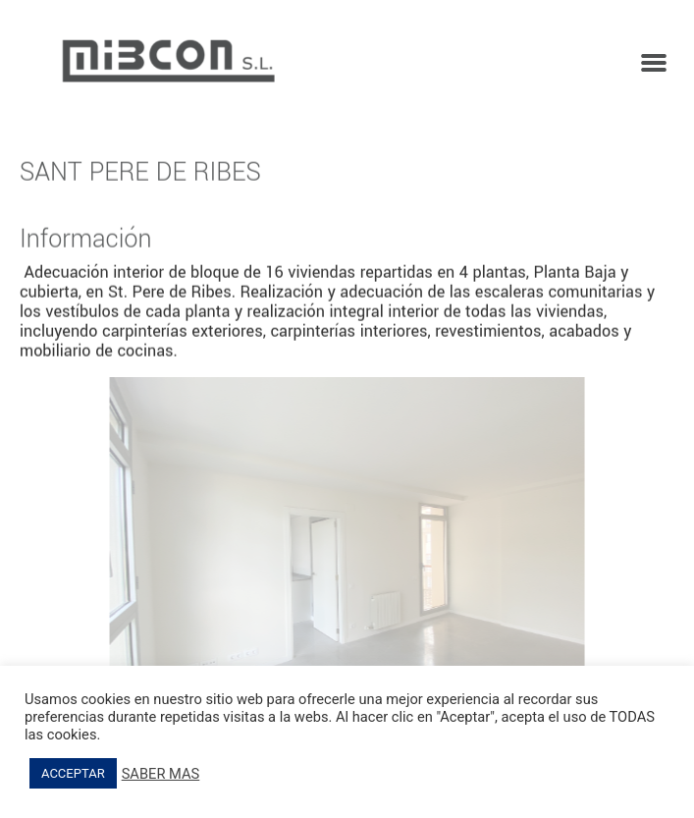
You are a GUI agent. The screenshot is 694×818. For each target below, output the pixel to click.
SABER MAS (161, 774)
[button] (653, 61)
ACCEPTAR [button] (73, 773)
